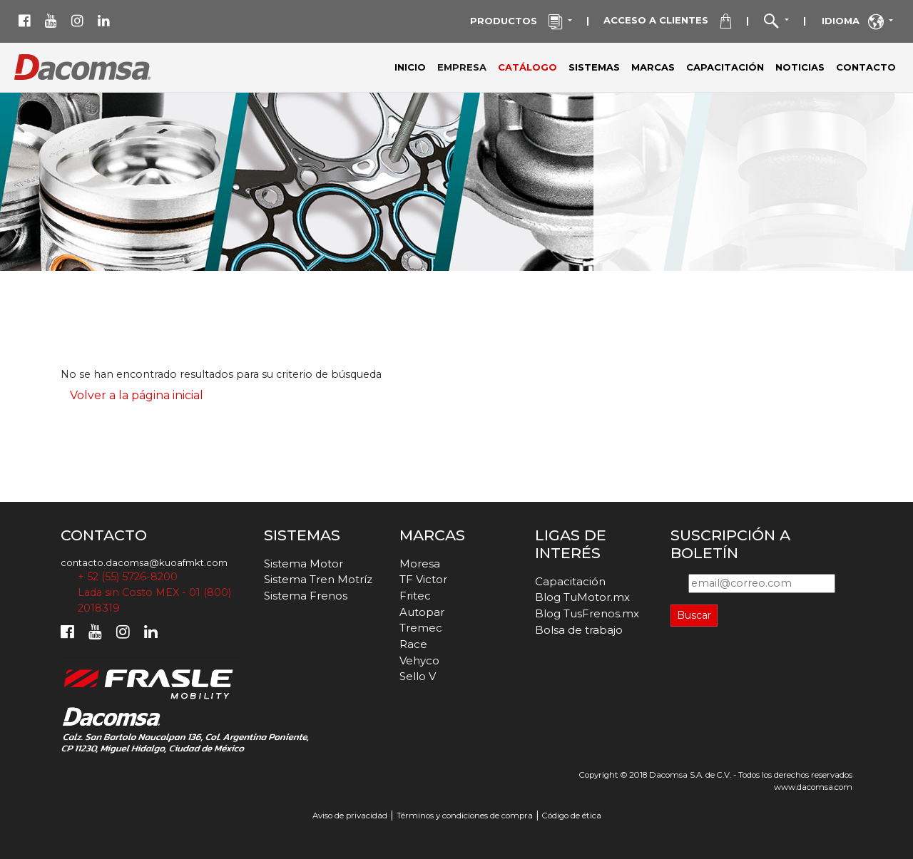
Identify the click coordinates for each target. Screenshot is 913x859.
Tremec (420, 627)
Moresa (419, 563)
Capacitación (570, 581)
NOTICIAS (800, 67)
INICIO (410, 67)
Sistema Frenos (305, 595)
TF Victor (423, 579)
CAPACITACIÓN (725, 67)
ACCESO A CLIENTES (667, 21)
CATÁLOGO (527, 67)
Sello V (417, 676)
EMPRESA (464, 66)
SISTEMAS (594, 67)
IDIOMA (854, 22)
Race (413, 644)
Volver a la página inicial (136, 395)
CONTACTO (866, 67)
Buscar (694, 615)
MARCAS (653, 67)
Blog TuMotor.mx (582, 597)
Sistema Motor (303, 563)
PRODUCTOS (518, 22)
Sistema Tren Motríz (318, 579)
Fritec (415, 595)
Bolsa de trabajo (579, 630)
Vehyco (419, 660)
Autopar (421, 612)
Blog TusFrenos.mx (587, 613)
